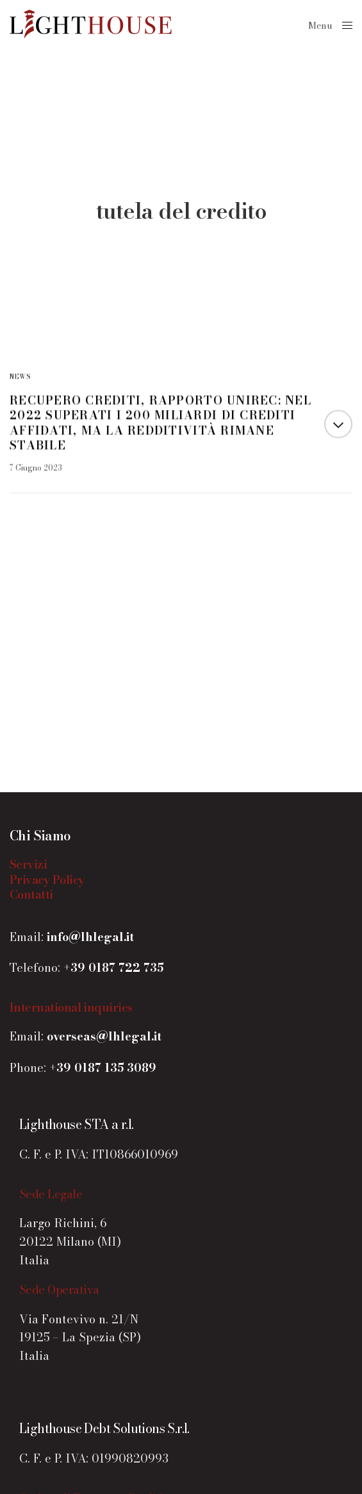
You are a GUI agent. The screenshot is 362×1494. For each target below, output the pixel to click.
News (20, 377)
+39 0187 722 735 (113, 967)
